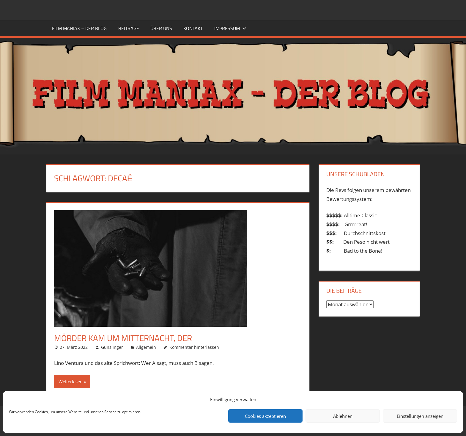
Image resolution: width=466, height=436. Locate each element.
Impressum (230, 28)
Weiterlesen (71, 382)
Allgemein (146, 347)
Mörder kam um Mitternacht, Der (123, 338)
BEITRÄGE (128, 28)
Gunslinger (112, 347)
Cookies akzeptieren (265, 416)
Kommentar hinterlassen (194, 347)
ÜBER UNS (161, 28)
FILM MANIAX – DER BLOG (79, 28)
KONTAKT (193, 28)
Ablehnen (342, 416)
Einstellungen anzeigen (420, 416)
